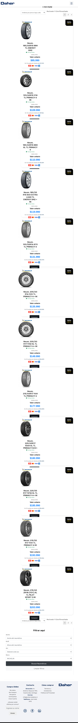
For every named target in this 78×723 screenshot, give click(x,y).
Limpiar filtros (39, 666)
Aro (7, 646)
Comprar (34, 266)
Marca (7, 652)
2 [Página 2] (68, 15)
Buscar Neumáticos (38, 662)
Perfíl (7, 639)
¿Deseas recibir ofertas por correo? (13, 701)
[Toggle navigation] (71, 3)
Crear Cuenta (13, 696)
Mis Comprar (13, 690)
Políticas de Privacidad (48, 691)
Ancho (8, 632)
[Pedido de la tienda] (33, 12)
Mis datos (13, 688)
